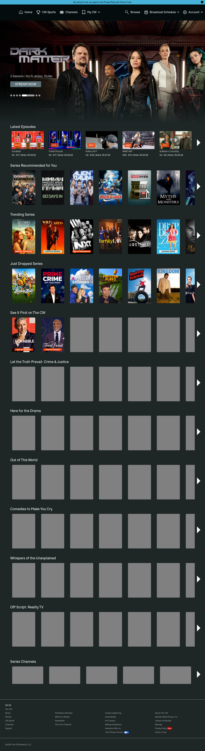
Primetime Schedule (64, 713)
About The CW (161, 713)
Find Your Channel (63, 724)
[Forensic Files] (176, 675)
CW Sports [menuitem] (46, 12)
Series (8, 713)
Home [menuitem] (25, 12)
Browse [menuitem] (132, 12)
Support (8, 728)
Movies (8, 717)
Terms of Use (125, 2)
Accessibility (110, 717)
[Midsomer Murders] (28, 675)
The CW (7, 11)
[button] (199, 142)
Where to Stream (62, 717)
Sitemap (158, 724)
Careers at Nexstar (163, 720)
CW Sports (9, 720)
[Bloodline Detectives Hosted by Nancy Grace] (102, 675)
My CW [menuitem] (91, 12)
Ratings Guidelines (113, 724)
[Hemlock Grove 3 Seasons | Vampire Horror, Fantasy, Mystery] (102, 71)
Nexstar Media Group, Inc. (166, 717)
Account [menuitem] (192, 12)
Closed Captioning (113, 713)
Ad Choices (110, 720)
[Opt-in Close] (202, 2)
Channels (9, 724)
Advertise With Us (113, 728)
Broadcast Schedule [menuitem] (161, 12)
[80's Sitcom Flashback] (65, 675)
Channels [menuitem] (69, 12)
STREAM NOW (25, 84)
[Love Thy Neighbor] (139, 675)
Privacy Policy (110, 2)
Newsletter (60, 720)
